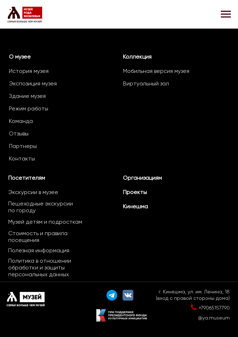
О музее (20, 56)
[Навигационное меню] (226, 14)
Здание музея (27, 96)
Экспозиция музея (33, 83)
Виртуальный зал (146, 83)
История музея (29, 71)
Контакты (22, 158)
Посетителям (26, 177)
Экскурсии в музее (33, 192)
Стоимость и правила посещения (38, 236)
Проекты (135, 192)
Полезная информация (38, 250)
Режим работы (28, 108)
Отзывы (19, 133)
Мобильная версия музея (156, 71)
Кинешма (135, 206)
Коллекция (137, 56)
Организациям (142, 177)
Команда (21, 121)
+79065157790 (214, 308)
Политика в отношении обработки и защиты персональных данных (39, 267)
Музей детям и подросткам (45, 221)
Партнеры (23, 146)
